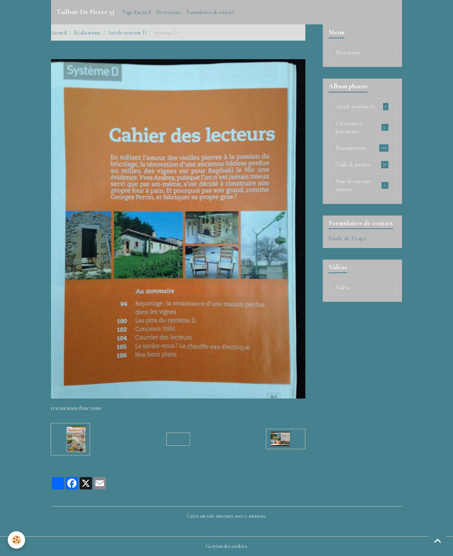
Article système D (127, 32)
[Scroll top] (437, 540)
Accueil (58, 32)
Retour (178, 439)
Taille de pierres (362, 164)
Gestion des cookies (226, 546)
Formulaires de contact (210, 12)
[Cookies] (16, 540)
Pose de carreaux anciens (362, 185)
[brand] (85, 12)
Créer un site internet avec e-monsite (226, 516)
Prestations (168, 12)
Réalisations (87, 32)
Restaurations (362, 148)
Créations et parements (362, 127)
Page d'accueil (137, 12)
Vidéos (343, 287)
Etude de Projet (347, 238)
